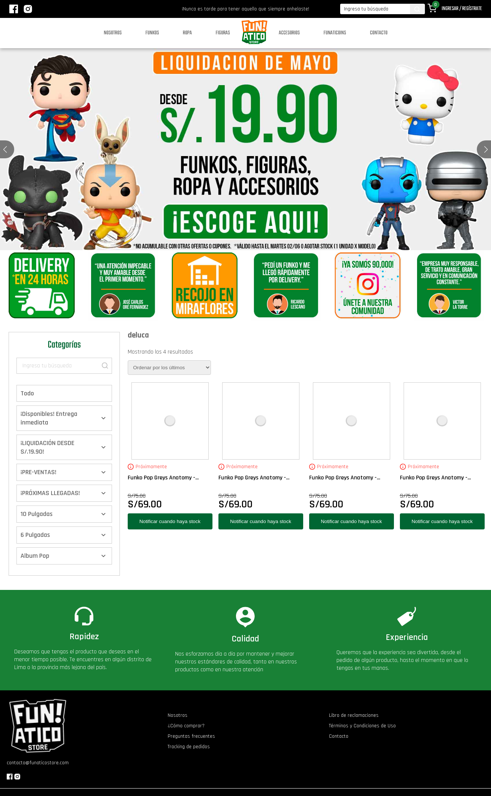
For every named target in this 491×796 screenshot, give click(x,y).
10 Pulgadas (37, 514)
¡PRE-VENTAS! (38, 472)
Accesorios (289, 33)
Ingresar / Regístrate (462, 8)
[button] (486, 149)
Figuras (223, 33)
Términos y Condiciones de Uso (362, 725)
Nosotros (113, 33)
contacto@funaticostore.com (38, 762)
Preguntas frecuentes (191, 736)
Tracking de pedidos (189, 746)
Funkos (152, 33)
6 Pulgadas (35, 535)
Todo (27, 393)
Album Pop (35, 555)
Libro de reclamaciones (354, 715)
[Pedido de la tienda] (169, 367)
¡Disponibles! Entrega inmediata (49, 418)
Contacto (379, 33)
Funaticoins (335, 33)
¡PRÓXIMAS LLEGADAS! (50, 493)
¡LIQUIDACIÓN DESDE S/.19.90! (47, 447)
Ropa (187, 33)
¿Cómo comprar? (186, 725)
